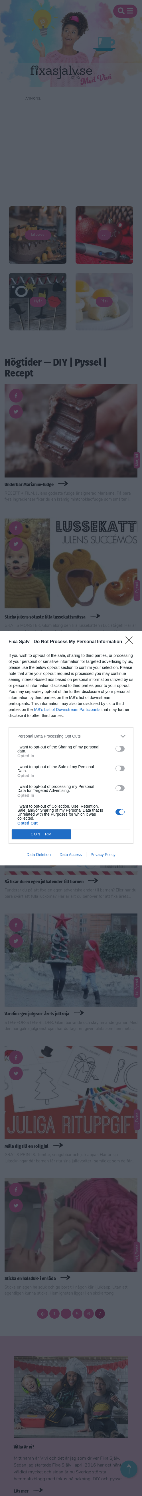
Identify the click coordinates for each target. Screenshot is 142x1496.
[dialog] (71, 748)
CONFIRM (41, 834)
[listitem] (71, 736)
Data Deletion (39, 854)
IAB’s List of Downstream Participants (67, 709)
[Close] (130, 642)
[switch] (120, 749)
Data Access (71, 854)
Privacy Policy (103, 854)
